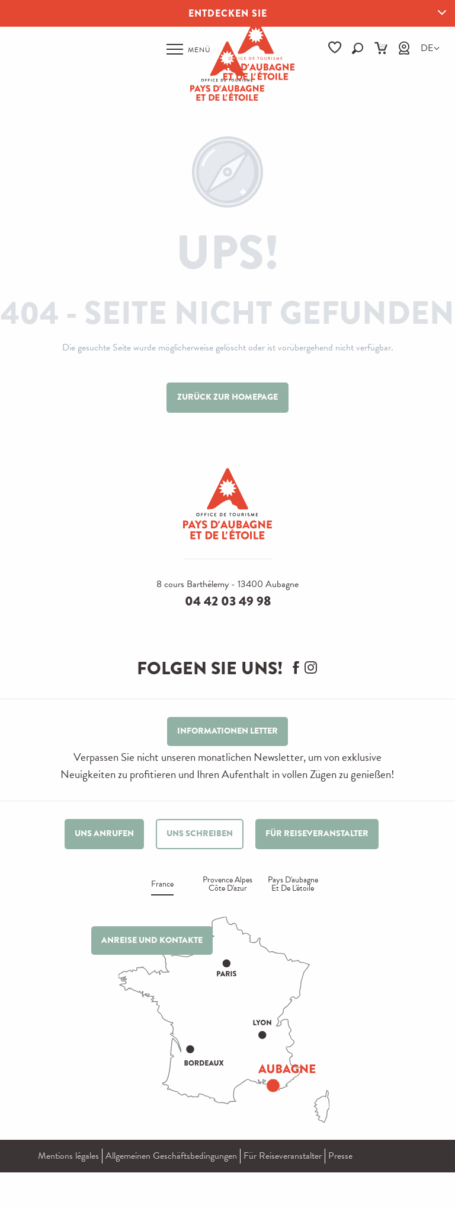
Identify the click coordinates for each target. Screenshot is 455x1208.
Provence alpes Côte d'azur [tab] (227, 885)
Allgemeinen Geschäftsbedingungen (171, 1156)
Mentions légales (68, 1156)
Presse (340, 1156)
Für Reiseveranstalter (282, 1156)
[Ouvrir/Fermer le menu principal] (188, 49)
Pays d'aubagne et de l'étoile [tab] (293, 885)
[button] (357, 48)
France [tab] (162, 885)
